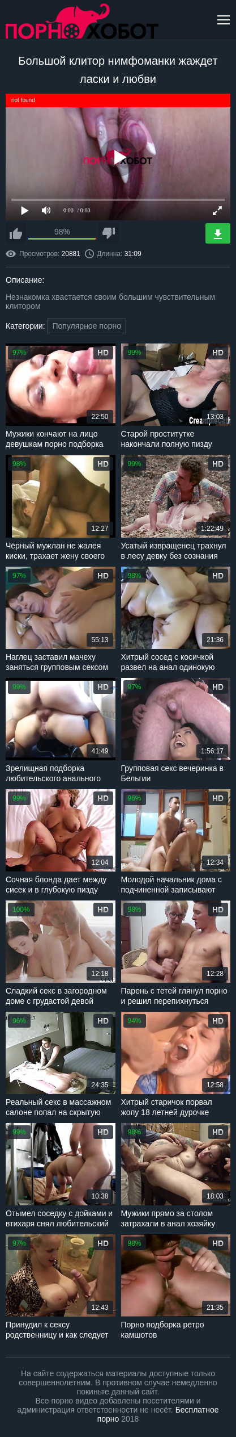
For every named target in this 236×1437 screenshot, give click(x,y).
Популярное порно (86, 325)
